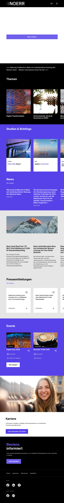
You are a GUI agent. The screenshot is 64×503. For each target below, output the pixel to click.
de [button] (52, 4)
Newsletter (33, 473)
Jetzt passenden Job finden (17, 431)
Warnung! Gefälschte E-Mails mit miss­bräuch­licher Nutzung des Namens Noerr (18, 192)
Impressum (15, 473)
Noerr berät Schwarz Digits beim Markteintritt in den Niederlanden (44, 297)
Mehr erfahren (32, 37)
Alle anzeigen (10, 183)
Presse (8, 473)
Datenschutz (24, 473)
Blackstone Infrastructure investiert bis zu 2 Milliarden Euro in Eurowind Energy (18, 297)
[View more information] (26, 308)
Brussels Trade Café (41, 349)
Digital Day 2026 (13, 349)
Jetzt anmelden (14, 461)
